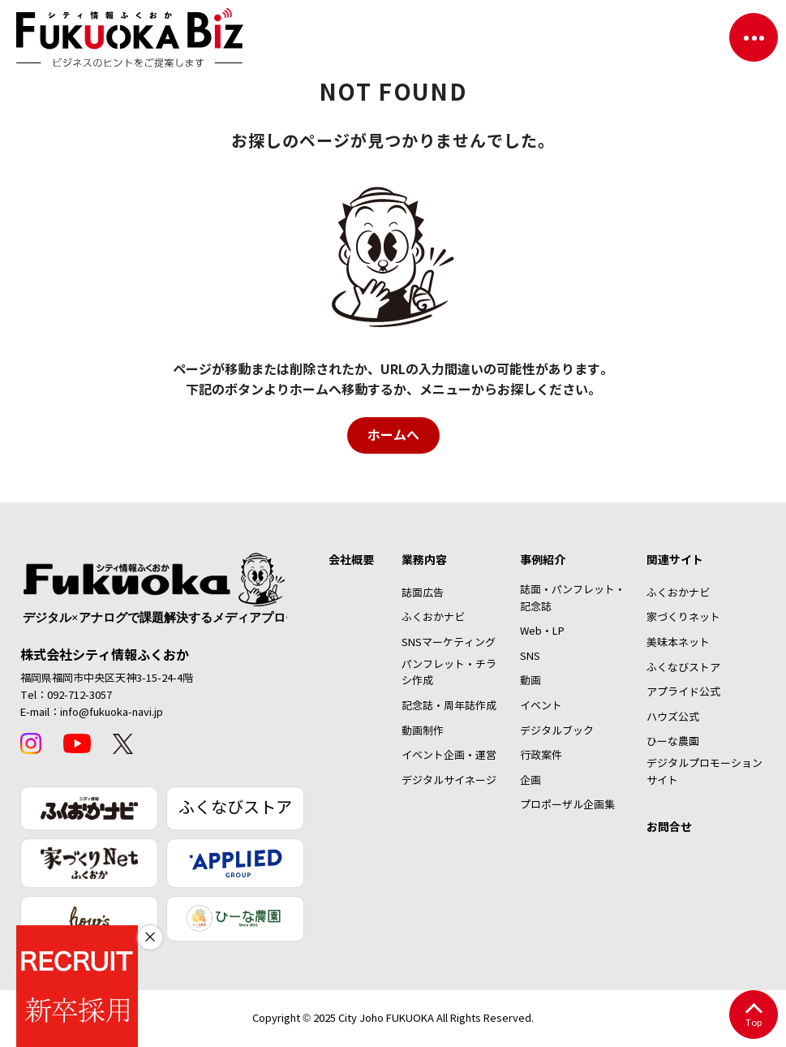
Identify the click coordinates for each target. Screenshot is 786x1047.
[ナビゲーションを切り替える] (753, 37)
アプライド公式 (683, 692)
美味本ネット (678, 642)
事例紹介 (542, 560)
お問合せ (669, 827)
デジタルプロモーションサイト (704, 772)
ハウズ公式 (672, 717)
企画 (530, 780)
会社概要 (351, 560)
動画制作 (423, 731)
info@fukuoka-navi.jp (111, 712)
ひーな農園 (672, 741)
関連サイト (674, 560)
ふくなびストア (235, 808)
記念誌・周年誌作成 (449, 706)
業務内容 (424, 560)
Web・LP (542, 631)
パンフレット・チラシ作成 (449, 673)
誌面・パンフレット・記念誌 (572, 599)
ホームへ (393, 435)
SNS (530, 656)
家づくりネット (683, 617)
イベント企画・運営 (449, 755)
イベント (541, 706)
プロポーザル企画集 (567, 805)
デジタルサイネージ (449, 780)
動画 (530, 680)
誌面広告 (423, 593)
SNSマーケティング (449, 642)
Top (753, 1015)
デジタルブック (557, 731)
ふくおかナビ (433, 617)
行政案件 (541, 755)
